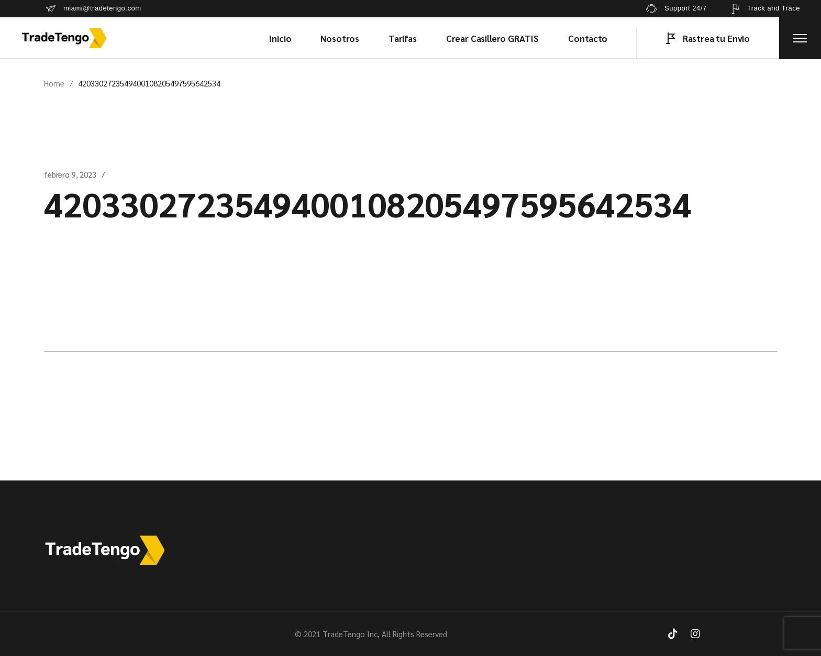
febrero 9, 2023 (70, 174)
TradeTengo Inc (350, 634)
